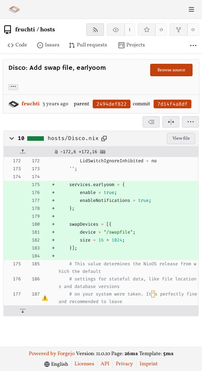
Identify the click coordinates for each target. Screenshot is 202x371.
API (105, 364)
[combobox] (151, 122)
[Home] (14, 9)
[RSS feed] (95, 29)
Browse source (171, 70)
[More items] (193, 45)
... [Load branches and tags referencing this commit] (13, 86)
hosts (47, 30)
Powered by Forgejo (52, 353)
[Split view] (170, 122)
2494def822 (111, 104)
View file (181, 138)
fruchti (25, 30)
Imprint (149, 364)
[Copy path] (104, 138)
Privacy (124, 364)
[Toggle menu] (191, 9)
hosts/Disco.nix (73, 138)
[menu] (190, 122)
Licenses (84, 364)
